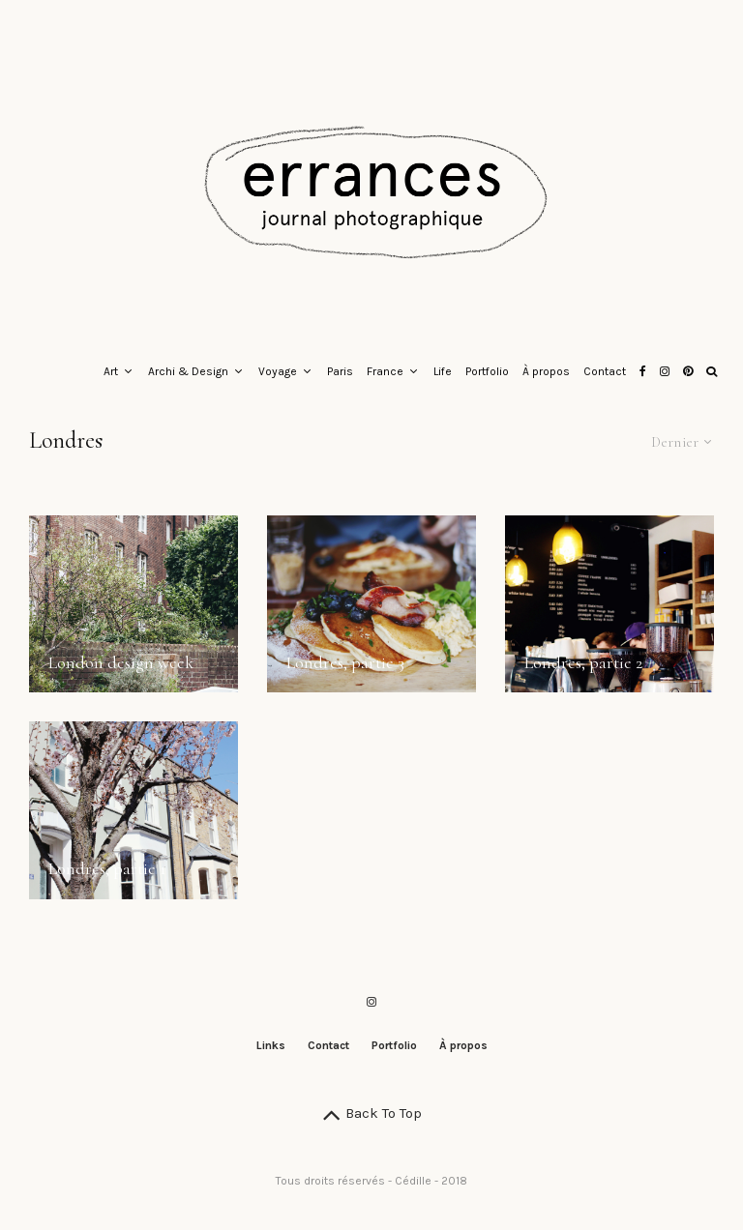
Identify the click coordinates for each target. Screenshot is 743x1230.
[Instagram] (664, 372)
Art (111, 371)
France (385, 371)
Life (442, 371)
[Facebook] (643, 372)
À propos (546, 371)
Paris (340, 371)
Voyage (277, 371)
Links (270, 1045)
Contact (604, 371)
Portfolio (487, 371)
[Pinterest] (687, 372)
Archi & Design (188, 371)
